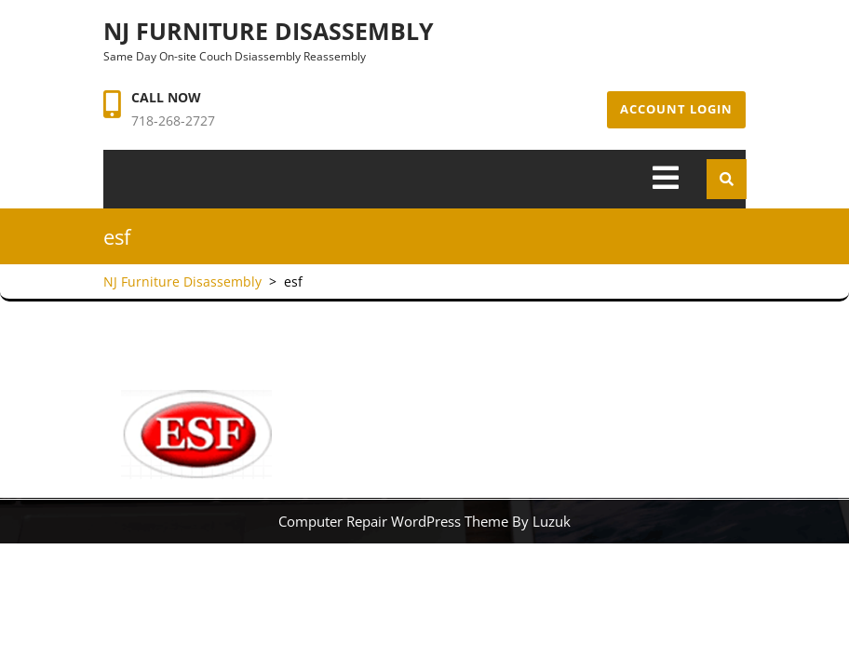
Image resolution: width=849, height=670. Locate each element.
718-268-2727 (173, 120)
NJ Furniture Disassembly (268, 31)
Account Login (676, 108)
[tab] (666, 179)
